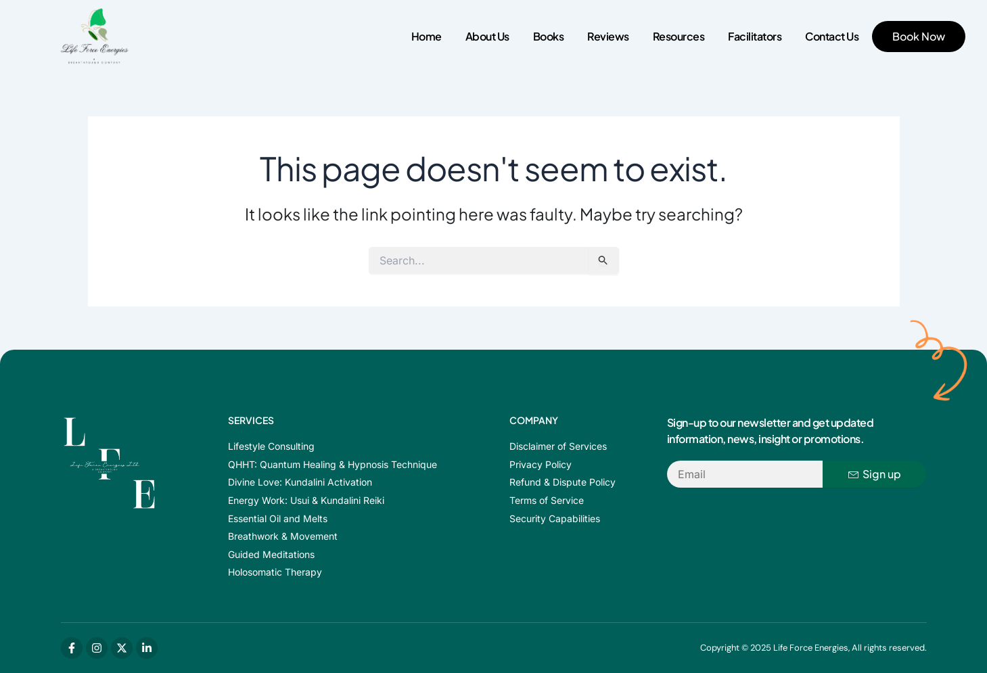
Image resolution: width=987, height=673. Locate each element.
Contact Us (831, 36)
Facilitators (754, 36)
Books (548, 36)
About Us (487, 36)
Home (426, 36)
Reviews (608, 36)
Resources (679, 36)
